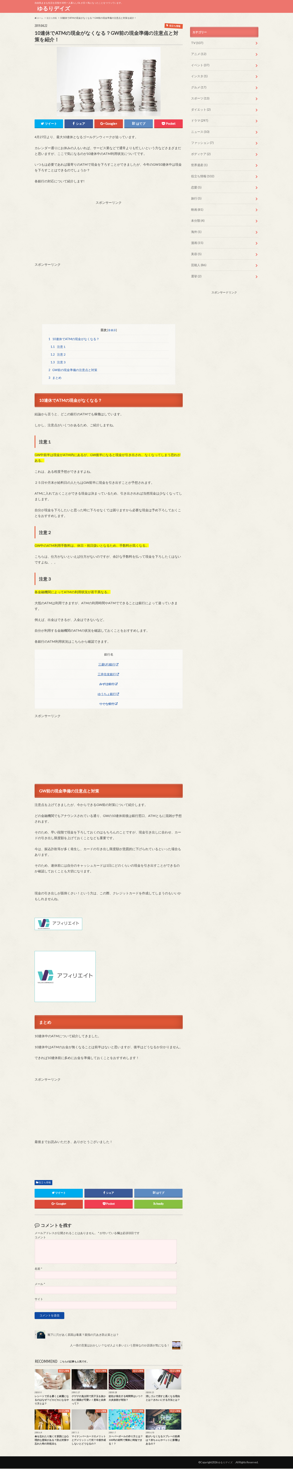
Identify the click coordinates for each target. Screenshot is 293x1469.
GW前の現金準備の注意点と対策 (72, 370)
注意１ (58, 346)
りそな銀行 (106, 703)
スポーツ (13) (199, 95)
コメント (40, 1237)
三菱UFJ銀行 (106, 664)
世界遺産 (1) (198, 157)
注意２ (58, 354)
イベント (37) (199, 63)
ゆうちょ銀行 (107, 694)
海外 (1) (195, 220)
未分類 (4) (197, 210)
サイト (39, 1299)
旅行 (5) (195, 189)
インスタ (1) (198, 74)
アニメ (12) (198, 53)
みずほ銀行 (106, 684)
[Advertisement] (109, 232)
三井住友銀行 (107, 674)
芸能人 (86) (198, 251)
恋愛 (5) (195, 178)
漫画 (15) (196, 231)
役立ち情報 (45, 1182)
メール (40, 1284)
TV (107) (196, 42)
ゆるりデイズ (55, 8)
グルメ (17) (198, 84)
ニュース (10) (199, 126)
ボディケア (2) (200, 147)
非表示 (112, 329)
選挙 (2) (195, 262)
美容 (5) (195, 241)
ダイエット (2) (200, 105)
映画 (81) (196, 199)
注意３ (58, 362)
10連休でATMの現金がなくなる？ (74, 338)
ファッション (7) (201, 136)
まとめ (55, 378)
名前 (38, 1269)
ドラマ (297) (199, 115)
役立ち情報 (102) (201, 168)
